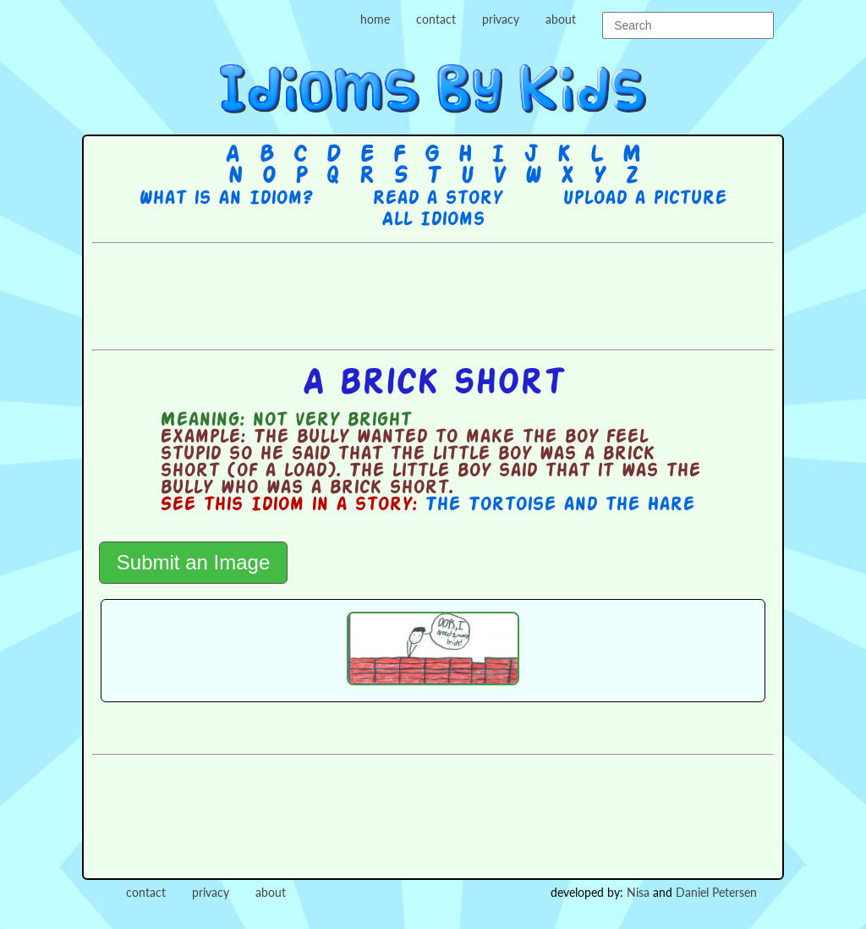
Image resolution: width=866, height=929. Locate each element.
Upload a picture (644, 198)
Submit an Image (193, 562)
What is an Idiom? (225, 198)
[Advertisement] (433, 294)
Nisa (638, 892)
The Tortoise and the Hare (559, 505)
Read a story (437, 198)
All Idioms (433, 220)
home (375, 19)
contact (436, 19)
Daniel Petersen (716, 892)
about (560, 19)
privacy (500, 19)
